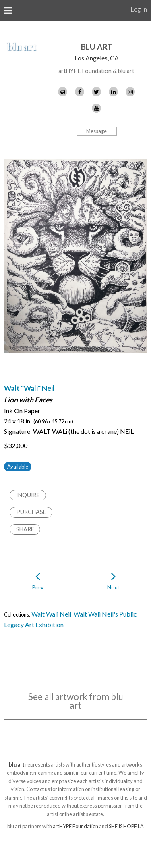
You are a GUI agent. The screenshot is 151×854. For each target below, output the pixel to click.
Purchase (31, 511)
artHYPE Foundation (75, 826)
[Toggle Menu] (8, 10)
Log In (138, 9)
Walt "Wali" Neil (29, 388)
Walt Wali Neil (51, 614)
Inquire (28, 495)
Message (96, 131)
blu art (96, 46)
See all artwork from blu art (75, 701)
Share (25, 529)
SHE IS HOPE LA (126, 826)
